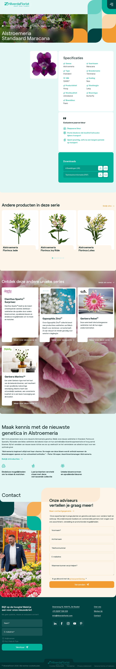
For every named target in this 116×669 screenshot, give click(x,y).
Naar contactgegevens (60, 511)
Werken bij (98, 611)
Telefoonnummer (59, 548)
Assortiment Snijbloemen (40, 26)
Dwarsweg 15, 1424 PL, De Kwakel (66, 607)
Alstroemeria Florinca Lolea (86, 250)
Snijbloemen (23, 26)
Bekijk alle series (105, 282)
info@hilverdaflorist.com (62, 616)
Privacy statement (84, 666)
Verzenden (80, 584)
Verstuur (20, 647)
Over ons (97, 607)
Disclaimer (71, 666)
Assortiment (11, 26)
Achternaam (57, 539)
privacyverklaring (77, 578)
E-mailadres (56, 557)
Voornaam (56, 530)
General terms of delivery (104, 666)
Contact (97, 616)
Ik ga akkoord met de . (68, 578)
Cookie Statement (56, 666)
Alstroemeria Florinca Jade (10, 250)
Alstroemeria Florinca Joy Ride (50, 250)
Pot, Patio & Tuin (10, 641)
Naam (7, 623)
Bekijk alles (107, 206)
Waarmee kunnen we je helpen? (64, 565)
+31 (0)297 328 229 (60, 611)
